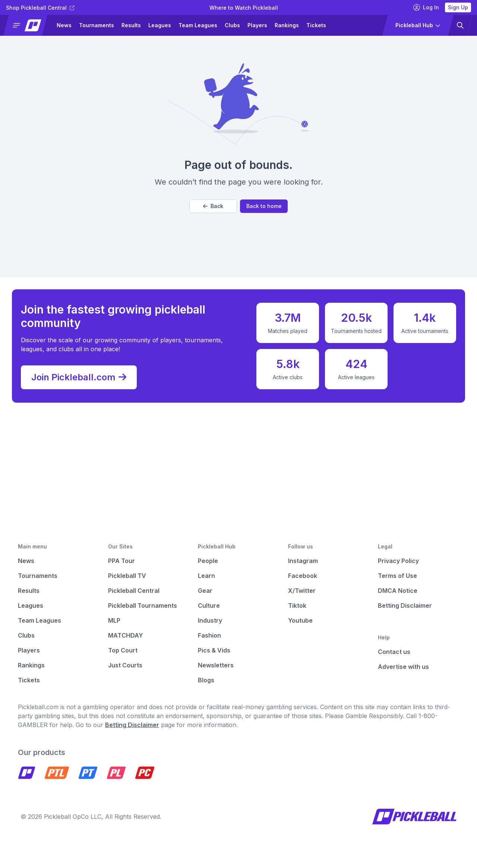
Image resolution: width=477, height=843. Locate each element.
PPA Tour (121, 560)
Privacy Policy (398, 560)
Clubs (232, 25)
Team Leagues (198, 25)
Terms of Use (397, 575)
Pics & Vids (214, 650)
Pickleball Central (133, 590)
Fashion (209, 635)
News (64, 25)
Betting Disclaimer (405, 605)
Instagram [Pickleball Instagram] (303, 560)
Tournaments (96, 25)
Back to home (264, 206)
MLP (114, 620)
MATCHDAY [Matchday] (125, 635)
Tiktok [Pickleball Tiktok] (297, 605)
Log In (426, 7)
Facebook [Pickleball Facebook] (302, 575)
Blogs (206, 680)
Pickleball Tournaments (142, 605)
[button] (28, 25)
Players (257, 25)
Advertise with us (403, 666)
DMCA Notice (397, 590)
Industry (210, 620)
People (208, 560)
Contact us (394, 651)
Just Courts (125, 665)
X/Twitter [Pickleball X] (302, 590)
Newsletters (216, 665)
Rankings (287, 25)
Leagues (159, 25)
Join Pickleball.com (78, 377)
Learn (206, 575)
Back (213, 206)
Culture (209, 605)
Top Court (123, 650)
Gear (205, 590)
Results (131, 25)
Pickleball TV (127, 575)
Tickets (316, 25)
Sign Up (458, 7)
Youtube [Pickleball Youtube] (300, 620)
